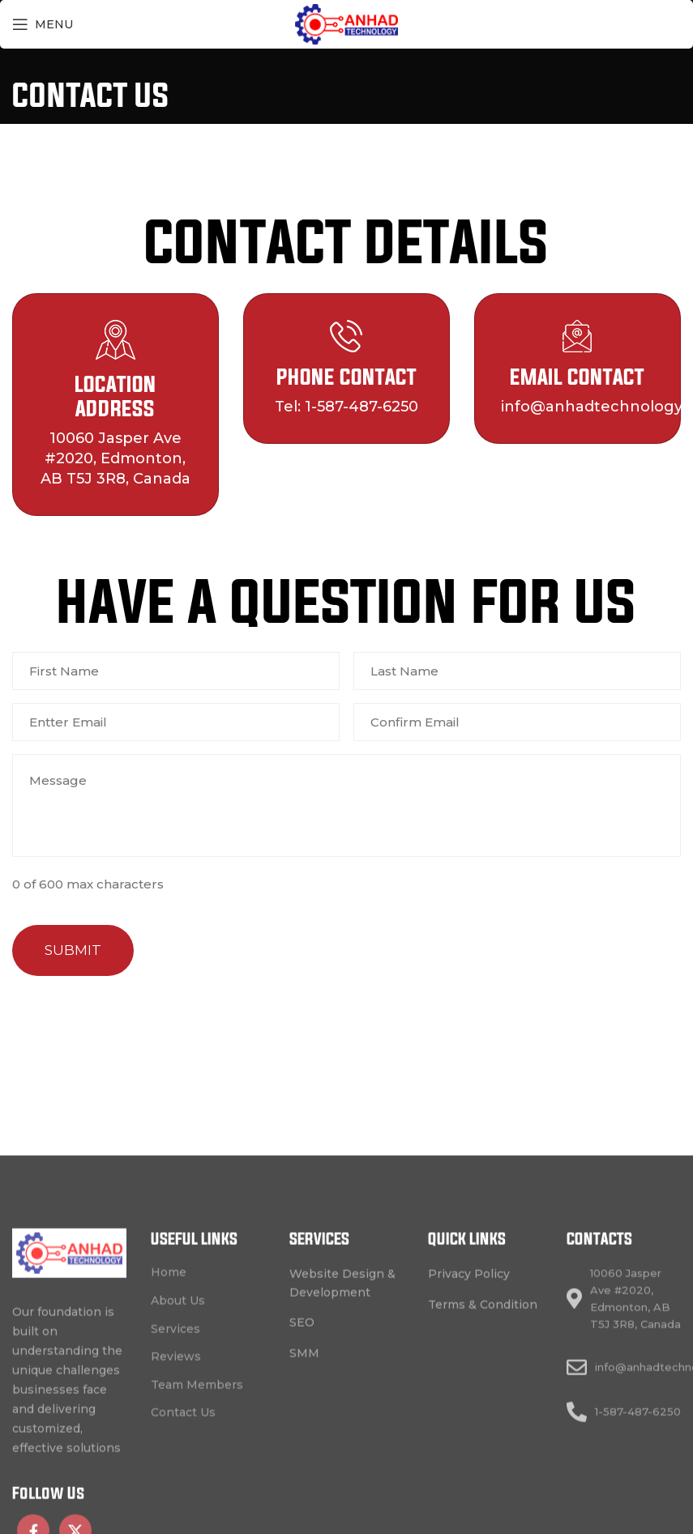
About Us (178, 1454)
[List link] (346, 1436)
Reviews (176, 1509)
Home (168, 1425)
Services (175, 1482)
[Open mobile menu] (42, 24)
